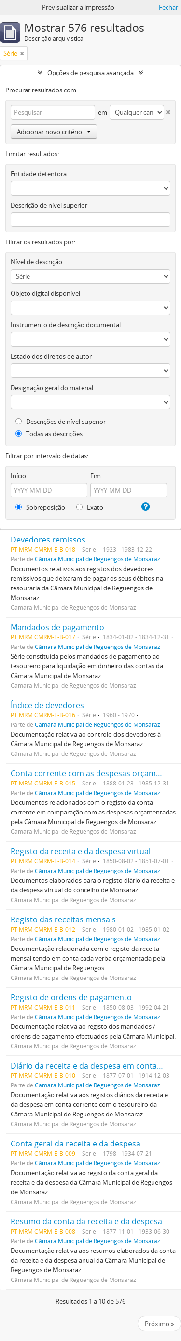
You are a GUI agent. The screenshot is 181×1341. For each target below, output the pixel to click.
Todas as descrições (49, 433)
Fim (95, 475)
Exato (89, 507)
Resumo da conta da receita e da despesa (86, 1221)
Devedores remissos (48, 539)
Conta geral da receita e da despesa (75, 1143)
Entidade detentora (39, 173)
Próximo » (159, 1323)
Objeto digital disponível (45, 293)
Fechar (168, 7)
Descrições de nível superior (60, 421)
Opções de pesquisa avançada (90, 72)
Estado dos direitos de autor (51, 356)
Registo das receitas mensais (63, 919)
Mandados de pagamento (57, 627)
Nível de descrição (36, 261)
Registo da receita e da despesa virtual (81, 851)
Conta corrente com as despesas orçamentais (94, 773)
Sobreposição (40, 507)
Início (18, 475)
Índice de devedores (47, 705)
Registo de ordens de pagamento (71, 997)
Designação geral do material (52, 387)
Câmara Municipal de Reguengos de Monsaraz (97, 559)
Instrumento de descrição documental (66, 324)
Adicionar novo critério (54, 131)
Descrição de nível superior (49, 205)
